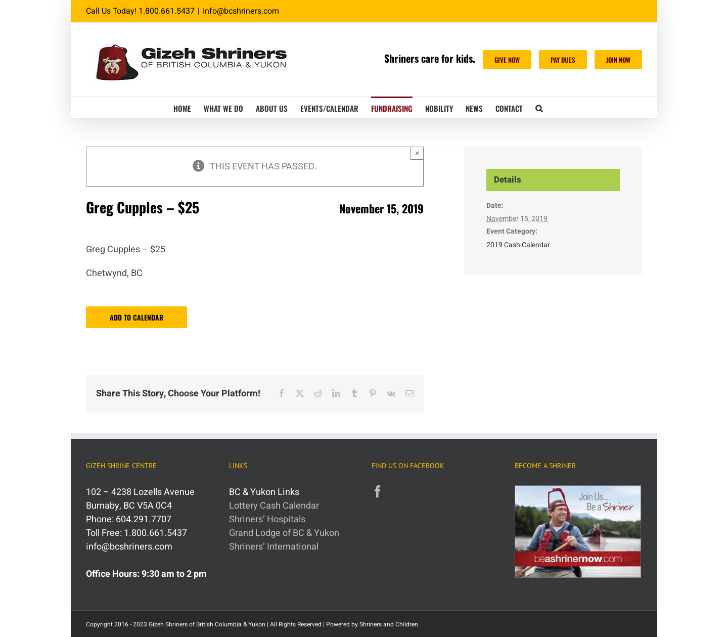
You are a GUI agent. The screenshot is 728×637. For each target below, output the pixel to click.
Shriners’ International (273, 547)
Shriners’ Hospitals (267, 519)
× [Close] (417, 153)
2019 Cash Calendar (518, 245)
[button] (538, 107)
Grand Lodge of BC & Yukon (284, 533)
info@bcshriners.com (241, 11)
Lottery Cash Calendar (274, 506)
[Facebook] (378, 491)
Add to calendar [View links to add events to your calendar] (136, 317)
